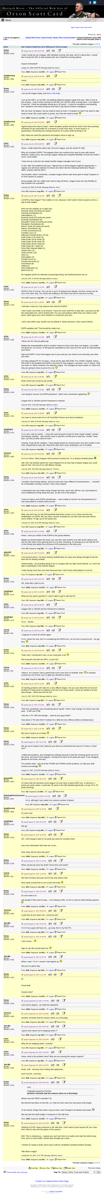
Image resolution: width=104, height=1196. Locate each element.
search (77, 27)
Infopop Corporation (56, 1191)
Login (5, 39)
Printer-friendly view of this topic (15, 1172)
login (72, 27)
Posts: (25, 72)
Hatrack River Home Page (57, 1181)
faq (82, 27)
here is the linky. (53, 93)
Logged (51, 72)
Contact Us (40, 1181)
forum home (88, 27)
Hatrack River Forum (33, 38)
